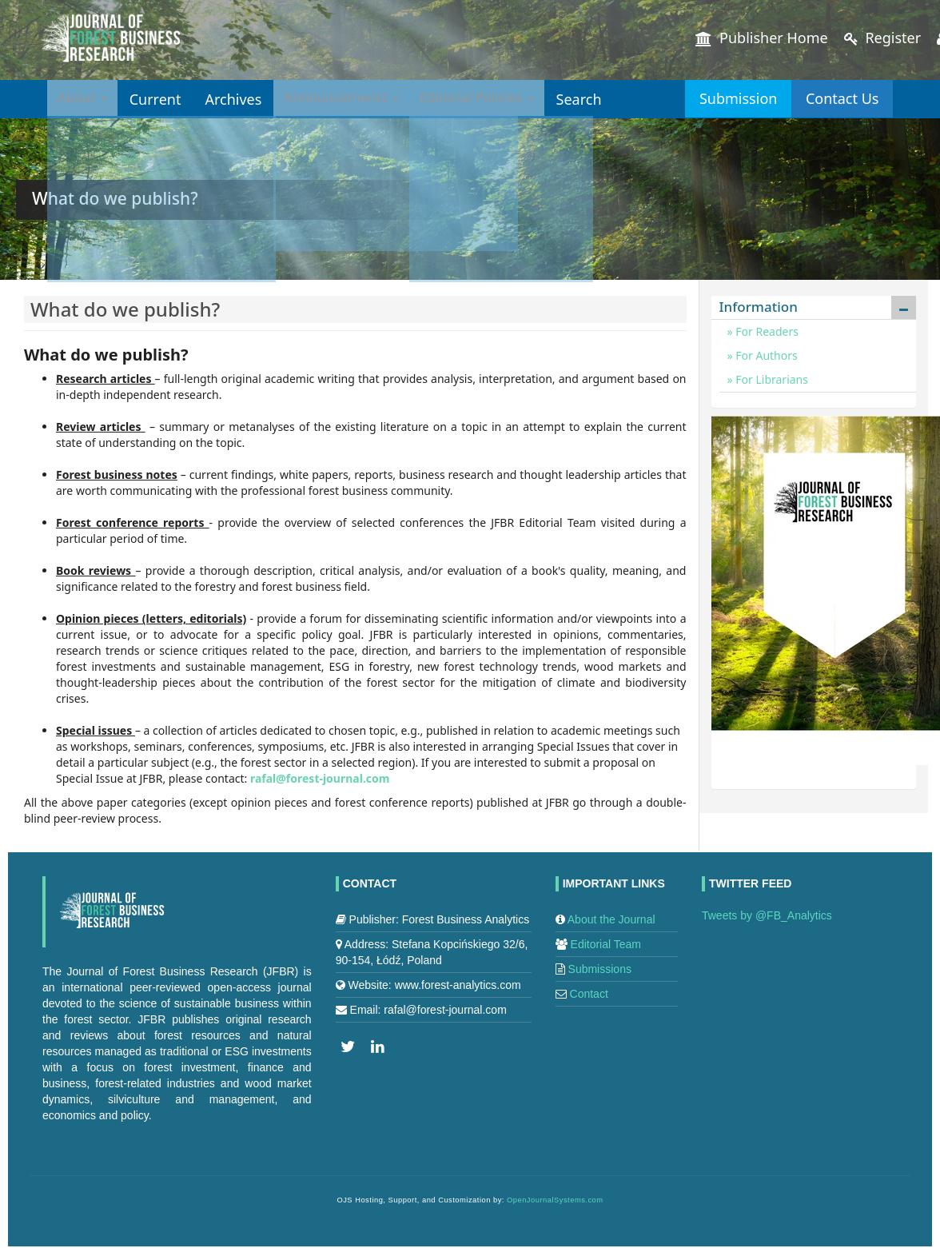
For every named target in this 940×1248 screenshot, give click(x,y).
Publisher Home (761, 37)
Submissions (599, 969)
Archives (239, 99)
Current (162, 99)
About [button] (85, 99)
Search (607, 99)
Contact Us (833, 98)
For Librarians (770, 379)
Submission (708, 98)
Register (882, 37)
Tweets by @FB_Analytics (767, 915)
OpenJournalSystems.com (555, 1200)
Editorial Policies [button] (499, 99)
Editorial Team (606, 944)
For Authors (765, 355)
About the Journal (611, 919)
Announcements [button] (353, 99)
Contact (589, 993)
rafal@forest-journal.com (320, 778)
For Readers (766, 331)
